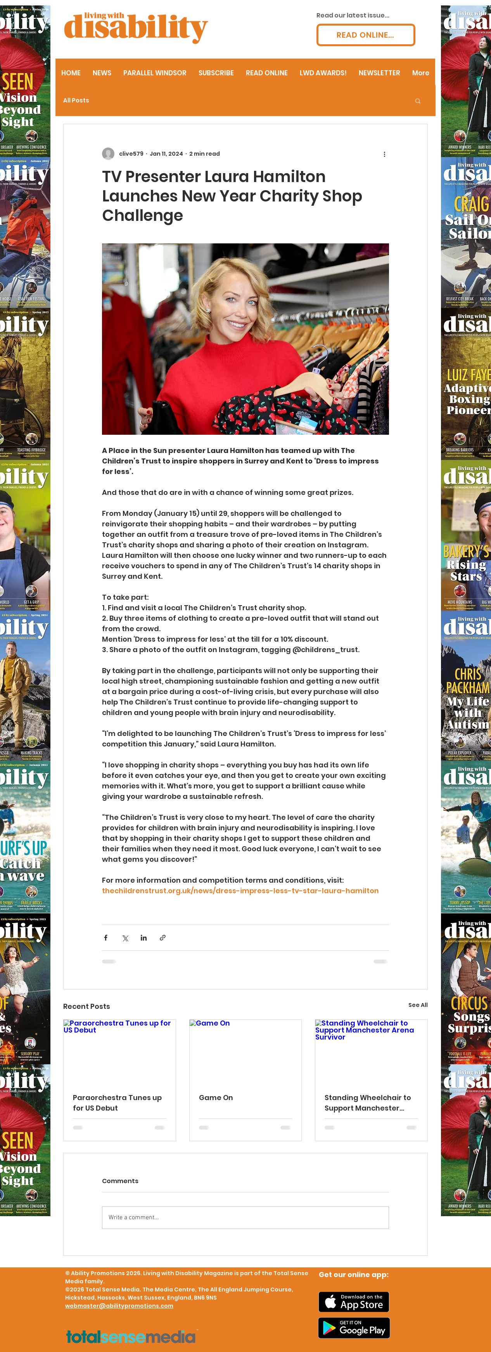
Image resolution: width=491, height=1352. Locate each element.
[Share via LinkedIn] (143, 937)
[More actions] (384, 153)
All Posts (76, 100)
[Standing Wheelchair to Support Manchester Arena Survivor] (371, 1051)
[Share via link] (162, 937)
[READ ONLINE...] (365, 35)
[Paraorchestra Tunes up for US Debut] (120, 1051)
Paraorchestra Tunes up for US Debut (117, 1103)
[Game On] (246, 1051)
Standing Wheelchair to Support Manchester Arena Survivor (368, 1103)
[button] (418, 100)
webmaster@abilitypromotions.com (119, 1306)
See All (418, 1005)
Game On (216, 1097)
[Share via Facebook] (105, 937)
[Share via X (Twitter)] (124, 937)
